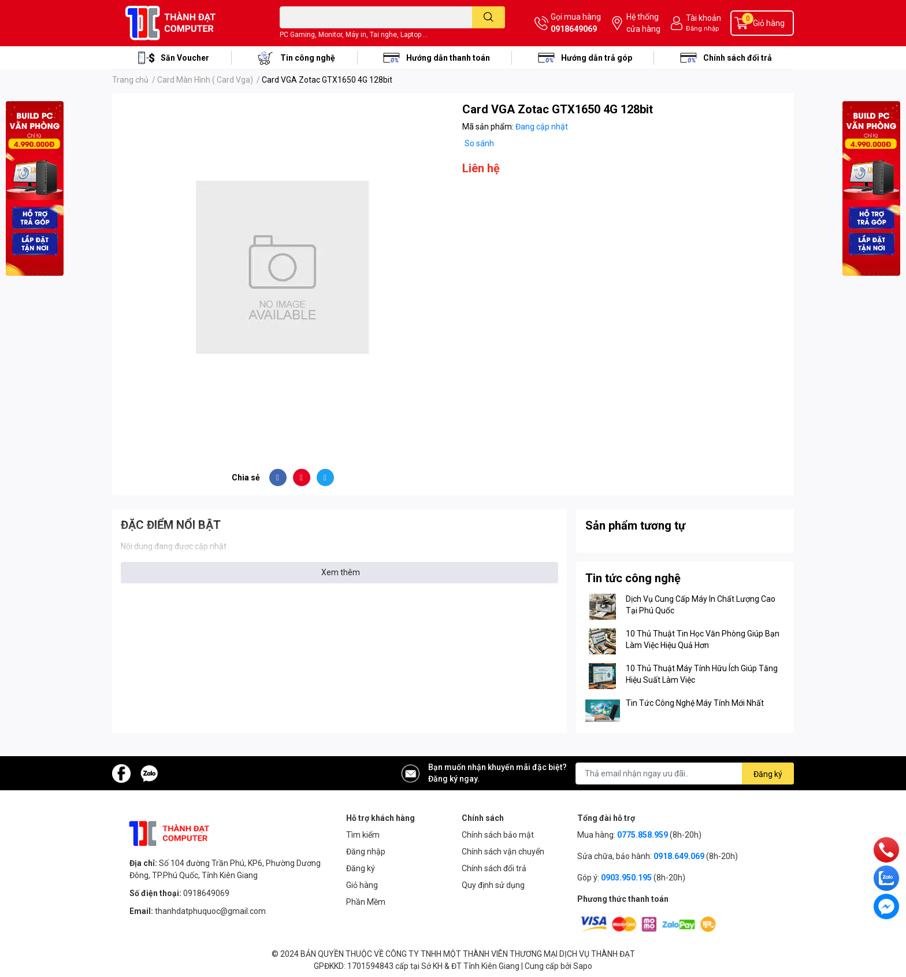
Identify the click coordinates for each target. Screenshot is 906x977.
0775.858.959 (642, 834)
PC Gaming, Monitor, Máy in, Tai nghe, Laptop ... (354, 35)
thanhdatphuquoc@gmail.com (210, 911)
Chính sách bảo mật (498, 834)
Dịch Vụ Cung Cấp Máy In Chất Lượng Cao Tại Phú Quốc (700, 604)
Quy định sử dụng (493, 885)
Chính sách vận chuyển (503, 851)
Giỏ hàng (362, 885)
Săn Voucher (185, 57)
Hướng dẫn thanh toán (448, 57)
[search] (488, 17)
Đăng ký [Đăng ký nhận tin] (767, 774)
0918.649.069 (678, 856)
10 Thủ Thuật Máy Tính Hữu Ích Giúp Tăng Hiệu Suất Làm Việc (702, 674)
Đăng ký (360, 868)
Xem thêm (340, 572)
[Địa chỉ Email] (684, 773)
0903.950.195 (626, 877)
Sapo (582, 966)
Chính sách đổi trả (737, 57)
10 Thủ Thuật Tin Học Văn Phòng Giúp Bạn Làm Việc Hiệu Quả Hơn (702, 639)
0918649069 (574, 29)
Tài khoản (703, 18)
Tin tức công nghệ (633, 578)
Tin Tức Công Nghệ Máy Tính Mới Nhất (695, 703)
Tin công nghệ (307, 57)
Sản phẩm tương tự (635, 525)
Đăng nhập (702, 28)
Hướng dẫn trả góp (596, 57)
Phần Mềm (365, 901)
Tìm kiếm (363, 834)
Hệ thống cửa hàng (643, 23)
